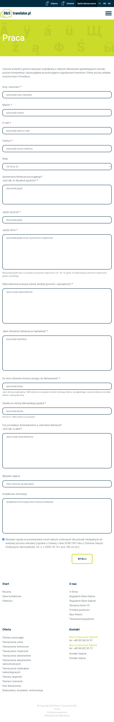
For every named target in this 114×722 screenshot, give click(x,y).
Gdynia (54, 3)
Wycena (6, 591)
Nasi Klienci (75, 614)
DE (109, 3)
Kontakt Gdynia (77, 658)
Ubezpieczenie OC (79, 605)
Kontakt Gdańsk (78, 653)
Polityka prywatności (57, 712)
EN (104, 3)
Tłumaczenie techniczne (15, 646)
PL (100, 3)
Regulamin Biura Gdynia (82, 596)
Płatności (7, 600)
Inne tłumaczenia (11, 685)
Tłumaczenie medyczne (15, 651)
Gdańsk (70, 3)
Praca (57, 709)
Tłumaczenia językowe (81, 618)
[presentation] (46, 559)
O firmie (73, 591)
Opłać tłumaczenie (86, 3)
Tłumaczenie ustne (12, 642)
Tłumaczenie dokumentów (16, 655)
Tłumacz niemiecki (12, 681)
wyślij (82, 559)
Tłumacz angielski (12, 676)
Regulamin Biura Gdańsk (82, 600)
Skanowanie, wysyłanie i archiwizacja (22, 690)
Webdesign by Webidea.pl (57, 715)
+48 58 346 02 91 (83, 640)
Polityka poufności (79, 609)
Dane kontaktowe (11, 596)
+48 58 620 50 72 (83, 648)
